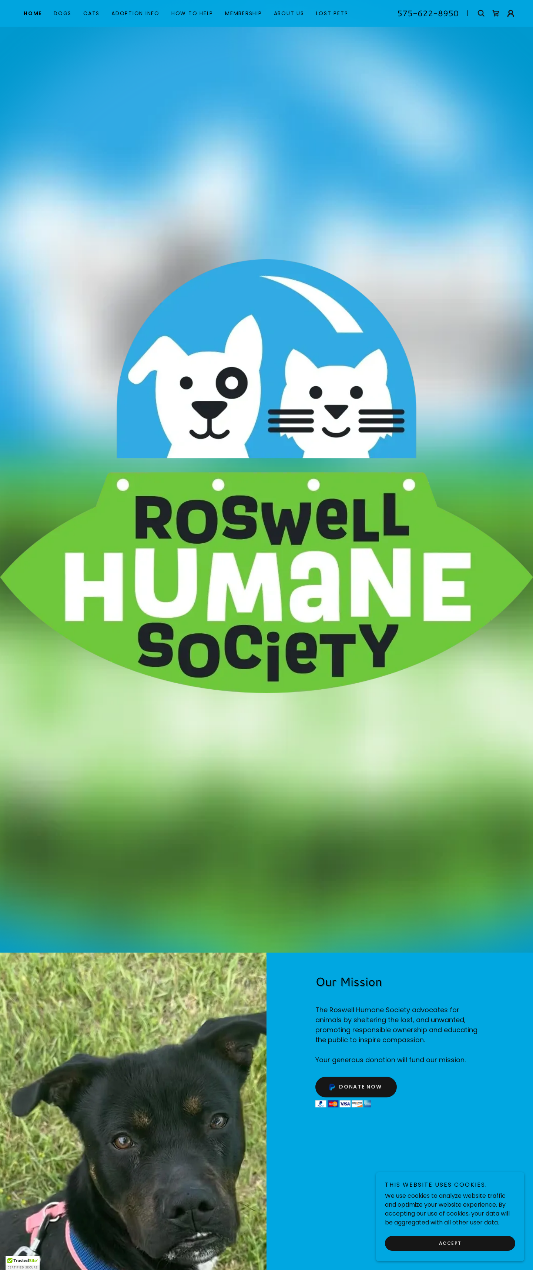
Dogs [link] (62, 13)
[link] (496, 13)
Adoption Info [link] (135, 13)
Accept (450, 1243)
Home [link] (33, 13)
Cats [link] (91, 13)
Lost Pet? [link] (332, 13)
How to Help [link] (192, 13)
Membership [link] (243, 13)
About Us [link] (289, 13)
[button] (510, 13)
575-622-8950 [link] (428, 13)
